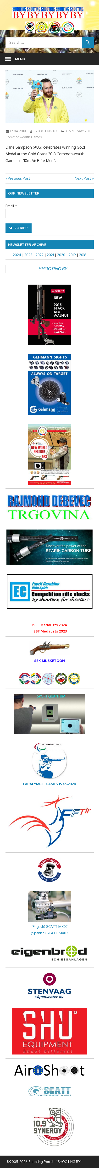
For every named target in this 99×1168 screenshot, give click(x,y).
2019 (72, 255)
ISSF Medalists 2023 (50, 631)
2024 (17, 255)
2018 (82, 255)
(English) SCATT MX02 (50, 926)
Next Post (83, 178)
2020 (61, 255)
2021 (50, 255)
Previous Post (19, 178)
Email (11, 206)
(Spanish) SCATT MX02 (49, 933)
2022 (40, 255)
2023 (28, 255)
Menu (20, 59)
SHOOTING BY (46, 131)
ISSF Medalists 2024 (49, 625)
